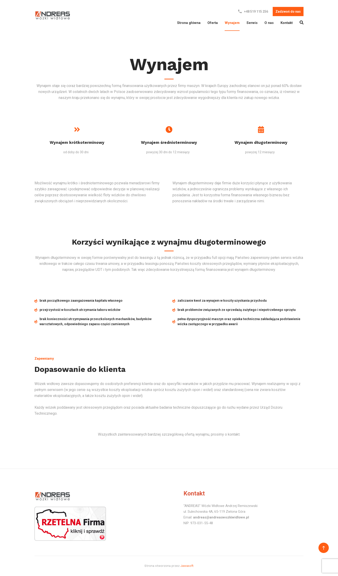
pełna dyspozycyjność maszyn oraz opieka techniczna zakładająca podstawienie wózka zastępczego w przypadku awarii (236, 321)
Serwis (252, 23)
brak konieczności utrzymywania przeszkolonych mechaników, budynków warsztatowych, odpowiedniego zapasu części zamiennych (93, 321)
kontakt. (234, 434)
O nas (269, 23)
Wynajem (232, 23)
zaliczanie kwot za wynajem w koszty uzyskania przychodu (219, 301)
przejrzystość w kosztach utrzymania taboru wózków (77, 310)
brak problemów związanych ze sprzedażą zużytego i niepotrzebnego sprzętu (234, 310)
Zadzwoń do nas (288, 11)
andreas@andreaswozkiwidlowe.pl (221, 517)
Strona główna (189, 23)
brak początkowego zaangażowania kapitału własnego (78, 301)
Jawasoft (187, 565)
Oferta (212, 23)
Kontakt (287, 23)
